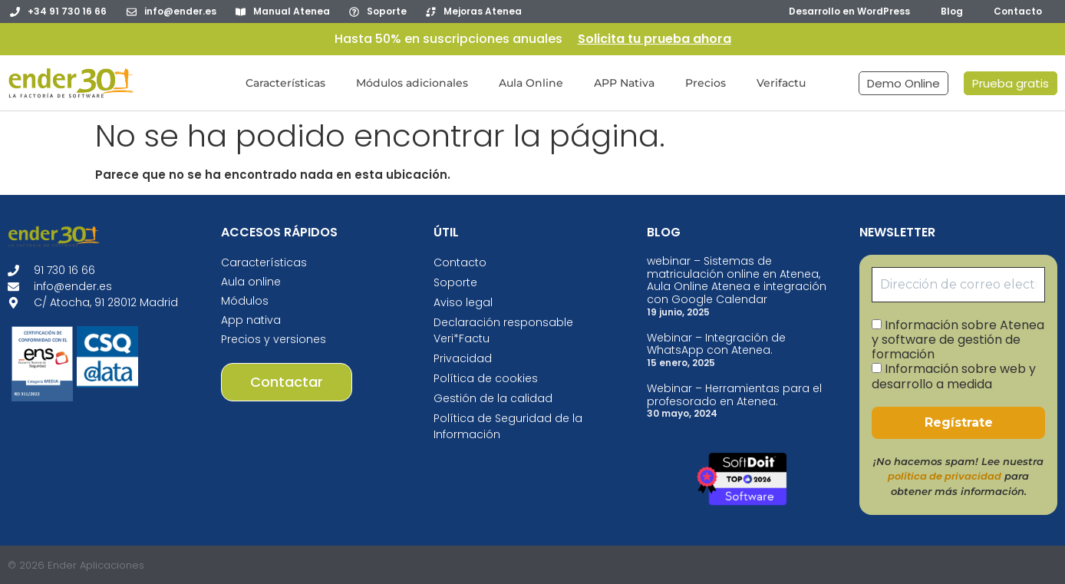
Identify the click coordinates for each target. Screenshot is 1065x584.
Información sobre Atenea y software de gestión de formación (958, 340)
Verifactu (781, 83)
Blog (952, 11)
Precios (705, 83)
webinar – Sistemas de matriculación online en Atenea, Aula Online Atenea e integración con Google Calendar (736, 280)
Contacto (1018, 11)
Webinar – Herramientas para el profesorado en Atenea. (734, 395)
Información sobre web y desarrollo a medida (954, 376)
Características (285, 83)
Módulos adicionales (412, 83)
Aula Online (531, 83)
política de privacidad (944, 476)
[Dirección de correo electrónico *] (958, 284)
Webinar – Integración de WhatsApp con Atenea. (716, 344)
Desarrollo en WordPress (849, 11)
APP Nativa (624, 83)
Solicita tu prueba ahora (654, 39)
